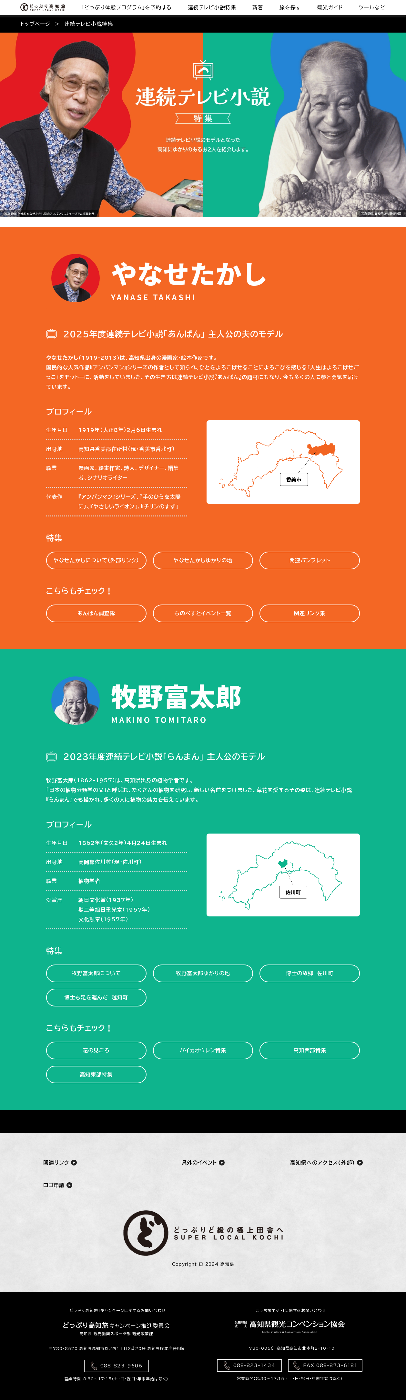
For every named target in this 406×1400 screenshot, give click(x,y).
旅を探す (290, 7)
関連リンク (60, 1162)
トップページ (35, 23)
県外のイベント (203, 1162)
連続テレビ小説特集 (212, 7)
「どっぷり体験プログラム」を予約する (126, 7)
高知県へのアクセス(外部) (326, 1162)
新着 (257, 7)
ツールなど (372, 7)
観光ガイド (330, 7)
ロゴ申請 (57, 1185)
